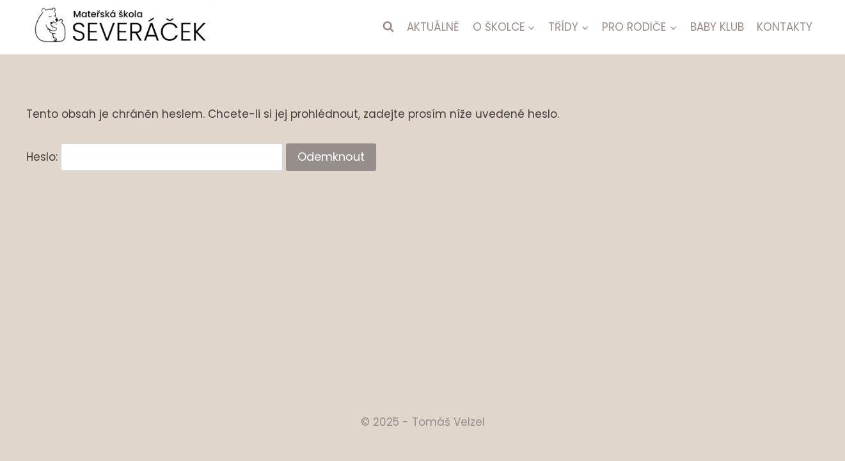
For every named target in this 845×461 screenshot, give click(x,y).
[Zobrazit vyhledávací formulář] (388, 27)
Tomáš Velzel (448, 422)
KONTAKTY (784, 27)
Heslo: (154, 157)
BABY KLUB (717, 27)
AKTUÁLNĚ (433, 27)
